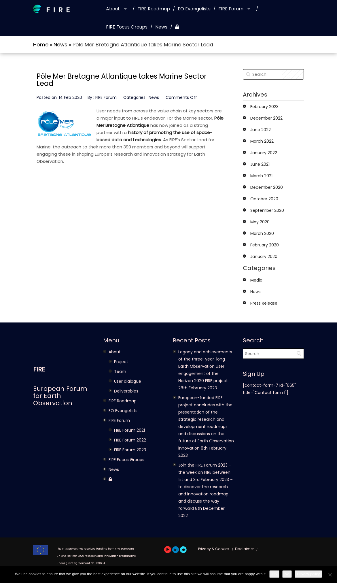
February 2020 (264, 245)
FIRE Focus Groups (126, 27)
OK (274, 574)
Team (120, 371)
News (161, 27)
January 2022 (263, 153)
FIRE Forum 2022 (130, 440)
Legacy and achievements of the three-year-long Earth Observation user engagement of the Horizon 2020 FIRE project (205, 366)
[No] (330, 575)
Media (256, 280)
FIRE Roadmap (153, 8)
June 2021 (260, 164)
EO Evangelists (194, 8)
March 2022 (262, 141)
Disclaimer (244, 548)
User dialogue (127, 381)
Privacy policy (308, 574)
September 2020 (267, 210)
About (113, 8)
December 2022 (266, 118)
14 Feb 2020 (70, 97)
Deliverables (126, 391)
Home (40, 44)
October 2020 (264, 199)
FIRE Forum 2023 (130, 450)
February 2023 (264, 107)
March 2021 (261, 176)
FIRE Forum (230, 8)
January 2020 (263, 256)
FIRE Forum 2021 (129, 430)
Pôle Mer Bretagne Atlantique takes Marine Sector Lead (122, 80)
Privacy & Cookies (213, 548)
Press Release (263, 303)
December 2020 (266, 187)
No (287, 574)
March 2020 (262, 233)
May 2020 (260, 222)
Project (121, 362)
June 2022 (260, 130)
